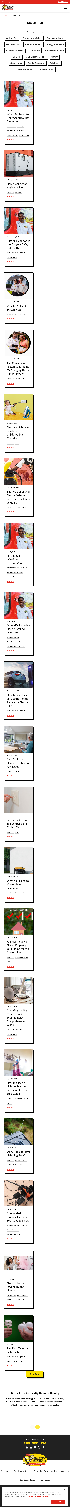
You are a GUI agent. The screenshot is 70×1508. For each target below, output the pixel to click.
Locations (46, 1483)
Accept (58, 1501)
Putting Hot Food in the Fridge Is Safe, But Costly (18, 244)
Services (5, 1474)
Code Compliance (55, 38)
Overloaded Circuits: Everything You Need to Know (18, 1217)
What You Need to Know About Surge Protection (18, 118)
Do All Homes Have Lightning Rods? (18, 1153)
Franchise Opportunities (45, 1474)
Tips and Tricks (46, 69)
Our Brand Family (28, 1483)
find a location (63, 2)
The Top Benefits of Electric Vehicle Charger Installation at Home (18, 497)
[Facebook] (43, 1451)
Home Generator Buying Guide (17, 185)
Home (5, 15)
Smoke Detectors (36, 63)
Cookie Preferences (34, 1496)
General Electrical (15, 50)
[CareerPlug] (27, 1451)
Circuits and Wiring (32, 38)
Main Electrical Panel (36, 57)
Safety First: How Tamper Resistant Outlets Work (17, 823)
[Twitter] (39, 1451)
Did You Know (13, 44)
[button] (65, 8)
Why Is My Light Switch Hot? (16, 307)
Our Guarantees (21, 1474)
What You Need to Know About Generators (18, 884)
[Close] (64, 1489)
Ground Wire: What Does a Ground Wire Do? (18, 629)
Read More (10, 139)
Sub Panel (55, 63)
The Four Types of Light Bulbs (17, 1350)
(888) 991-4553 (35, 1446)
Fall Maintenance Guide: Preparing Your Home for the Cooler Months (18, 947)
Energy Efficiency (55, 44)
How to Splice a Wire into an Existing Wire (16, 559)
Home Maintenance (54, 50)
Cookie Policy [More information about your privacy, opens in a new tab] (46, 1496)
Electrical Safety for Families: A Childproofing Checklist (18, 433)
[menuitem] (5, 1474)
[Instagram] (35, 1451)
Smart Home (16, 63)
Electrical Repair (33, 44)
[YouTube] (31, 1451)
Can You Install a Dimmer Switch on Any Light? (18, 763)
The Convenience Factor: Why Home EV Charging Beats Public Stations (18, 368)
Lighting (16, 57)
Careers (65, 1474)
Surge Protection (25, 69)
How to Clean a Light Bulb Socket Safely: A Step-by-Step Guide (17, 1088)
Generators (34, 50)
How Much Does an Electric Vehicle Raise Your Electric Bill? (18, 700)
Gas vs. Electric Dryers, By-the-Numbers (16, 1286)
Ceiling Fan (11, 38)
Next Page (35, 1374)
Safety (54, 57)
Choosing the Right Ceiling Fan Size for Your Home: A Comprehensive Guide (18, 1017)
